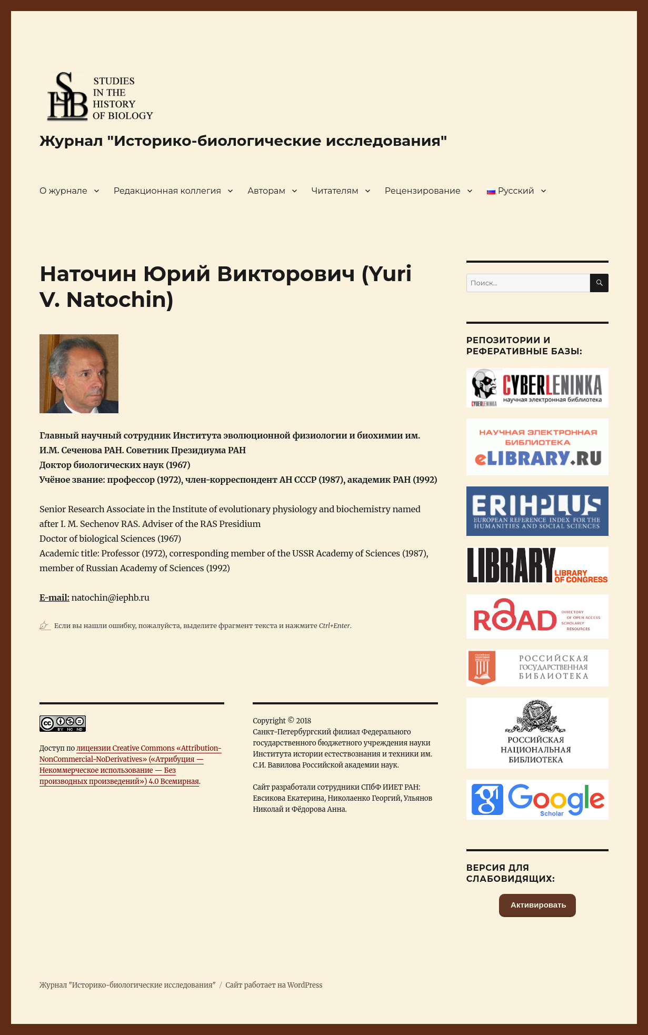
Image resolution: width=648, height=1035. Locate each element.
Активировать (537, 904)
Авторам (266, 191)
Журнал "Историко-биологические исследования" (243, 141)
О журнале (63, 191)
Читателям (335, 191)
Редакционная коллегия (167, 191)
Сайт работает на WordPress (273, 985)
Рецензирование (423, 191)
